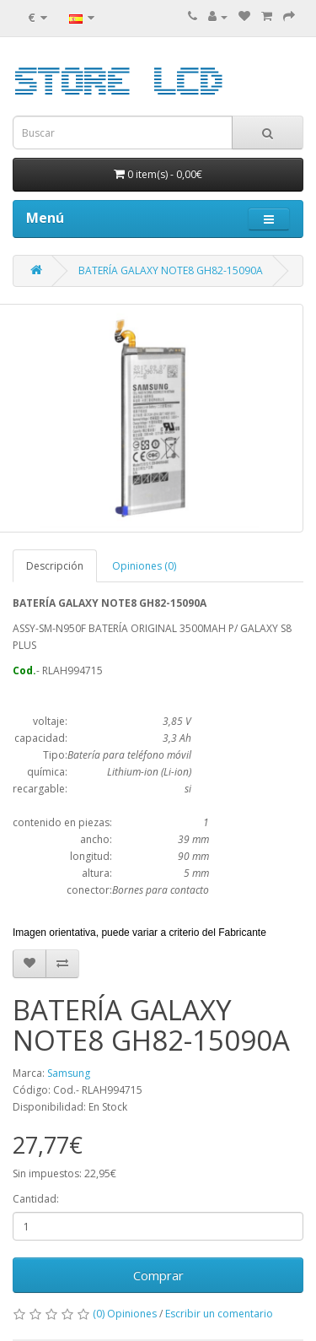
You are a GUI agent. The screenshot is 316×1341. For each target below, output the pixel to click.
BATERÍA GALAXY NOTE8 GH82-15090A (170, 270)
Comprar (158, 1275)
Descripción (54, 566)
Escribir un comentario (219, 1313)
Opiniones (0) (144, 566)
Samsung (68, 1073)
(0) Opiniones (125, 1313)
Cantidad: (36, 1199)
